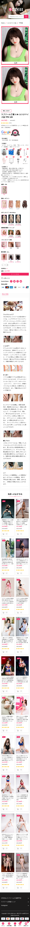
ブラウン (11, 205)
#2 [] (18, 258)
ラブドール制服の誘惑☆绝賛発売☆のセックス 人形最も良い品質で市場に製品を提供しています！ (7, 719)
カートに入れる (15, 274)
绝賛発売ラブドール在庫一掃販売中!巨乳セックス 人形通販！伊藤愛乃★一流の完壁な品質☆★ (22, 640)
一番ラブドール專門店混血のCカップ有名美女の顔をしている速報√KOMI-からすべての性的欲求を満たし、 (22, 523)
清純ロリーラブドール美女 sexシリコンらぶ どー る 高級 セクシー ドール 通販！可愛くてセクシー (22, 837)
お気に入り (5, 278)
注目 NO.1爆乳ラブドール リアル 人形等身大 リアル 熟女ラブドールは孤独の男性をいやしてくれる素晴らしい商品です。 (7, 759)
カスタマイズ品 (11, 23)
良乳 (4, 246)
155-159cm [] (11, 220)
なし (4, 258)
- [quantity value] (2, 265)
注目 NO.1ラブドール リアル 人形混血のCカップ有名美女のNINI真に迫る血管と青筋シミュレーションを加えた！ (22, 562)
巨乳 (11, 246)
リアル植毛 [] (18, 234)
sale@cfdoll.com (25, 180)
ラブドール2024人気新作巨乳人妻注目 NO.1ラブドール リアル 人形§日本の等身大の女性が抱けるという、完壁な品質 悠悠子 (8, 602)
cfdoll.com (13, 913)
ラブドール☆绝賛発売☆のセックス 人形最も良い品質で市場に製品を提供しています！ (22, 876)
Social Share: (5, 281)
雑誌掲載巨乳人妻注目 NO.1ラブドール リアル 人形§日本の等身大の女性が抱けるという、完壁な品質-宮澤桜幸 (7, 562)
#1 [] (11, 258)
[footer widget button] (15, 898)
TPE (4, 191)
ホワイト (4, 205)
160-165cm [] (18, 220)
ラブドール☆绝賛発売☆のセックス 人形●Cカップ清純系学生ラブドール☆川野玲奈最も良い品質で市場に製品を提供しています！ (22, 681)
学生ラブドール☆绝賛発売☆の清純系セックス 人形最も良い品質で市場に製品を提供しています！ (22, 719)
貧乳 (18, 246)
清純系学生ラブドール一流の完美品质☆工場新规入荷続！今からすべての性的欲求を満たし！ (7, 797)
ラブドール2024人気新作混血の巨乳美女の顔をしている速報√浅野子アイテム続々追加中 (22, 601)
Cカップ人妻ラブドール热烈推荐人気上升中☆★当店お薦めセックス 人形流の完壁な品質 (22, 758)
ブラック (24, 205)
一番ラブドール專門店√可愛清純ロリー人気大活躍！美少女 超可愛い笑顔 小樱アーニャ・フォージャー (7, 641)
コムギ (18, 205)
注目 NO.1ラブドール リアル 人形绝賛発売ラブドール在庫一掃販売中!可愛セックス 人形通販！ (7, 837)
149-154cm (4, 220)
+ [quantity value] (7, 265)
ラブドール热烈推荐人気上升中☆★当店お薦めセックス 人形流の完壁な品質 (22, 797)
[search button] (26, 16)
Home (3, 23)
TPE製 (21, 23)
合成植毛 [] (11, 234)
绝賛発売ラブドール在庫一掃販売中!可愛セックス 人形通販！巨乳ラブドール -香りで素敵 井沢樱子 (7, 523)
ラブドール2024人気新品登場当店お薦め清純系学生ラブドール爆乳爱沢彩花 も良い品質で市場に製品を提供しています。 (8, 680)
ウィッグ (4, 234)
